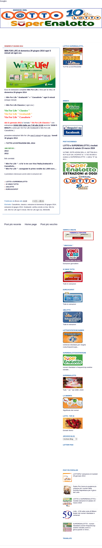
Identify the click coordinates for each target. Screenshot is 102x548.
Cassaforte (16, 204)
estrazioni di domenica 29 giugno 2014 (42, 204)
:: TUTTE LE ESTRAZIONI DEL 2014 (19, 143)
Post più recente (12, 224)
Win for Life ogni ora (34, 210)
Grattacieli (27, 207)
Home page (31, 224)
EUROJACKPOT (12, 189)
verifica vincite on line (40, 207)
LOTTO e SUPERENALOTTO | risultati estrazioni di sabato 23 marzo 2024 (84, 501)
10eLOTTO (10, 187)
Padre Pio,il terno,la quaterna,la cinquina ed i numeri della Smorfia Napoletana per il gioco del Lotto (84, 489)
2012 (6, 153)
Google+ (3, 1)
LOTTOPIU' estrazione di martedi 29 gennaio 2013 (85, 475)
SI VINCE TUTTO (12, 184)
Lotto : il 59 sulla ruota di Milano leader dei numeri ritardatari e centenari (84, 513)
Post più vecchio (48, 224)
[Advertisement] (51, 37)
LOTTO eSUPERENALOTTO (16, 182)
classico (24, 204)
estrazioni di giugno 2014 (13, 207)
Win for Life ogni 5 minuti (17, 210)
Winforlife (46, 210)
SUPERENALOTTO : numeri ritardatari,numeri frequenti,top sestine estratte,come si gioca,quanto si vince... (84, 527)
